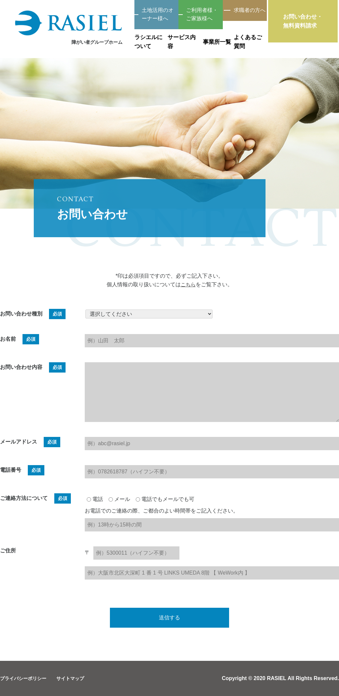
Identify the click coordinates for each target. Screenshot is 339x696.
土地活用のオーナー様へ (89, 11)
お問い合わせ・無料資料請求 (309, 25)
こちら (188, 284)
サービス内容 (137, 36)
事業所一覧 (194, 36)
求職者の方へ (241, 11)
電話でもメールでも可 (165, 499)
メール (119, 499)
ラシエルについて (80, 36)
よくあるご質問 (251, 36)
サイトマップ (79, 678)
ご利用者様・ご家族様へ (165, 11)
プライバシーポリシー (26, 678)
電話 (95, 499)
